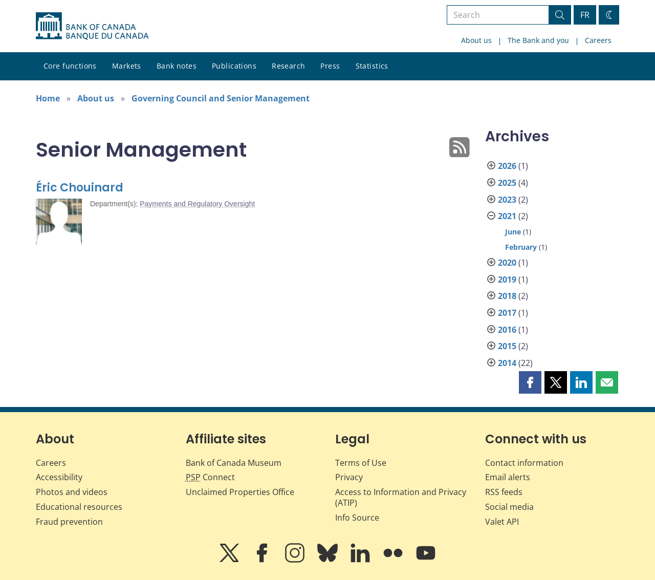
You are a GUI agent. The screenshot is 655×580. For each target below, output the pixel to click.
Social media (509, 506)
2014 (507, 363)
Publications (234, 66)
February (521, 247)
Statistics (372, 66)
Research (288, 66)
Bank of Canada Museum (233, 462)
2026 (507, 165)
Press (330, 66)
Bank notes (176, 66)
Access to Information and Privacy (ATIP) (400, 497)
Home (48, 98)
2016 (507, 329)
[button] (530, 382)
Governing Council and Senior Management (221, 98)
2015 (507, 346)
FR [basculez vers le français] (585, 14)
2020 (507, 262)
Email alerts (507, 477)
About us (476, 40)
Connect (210, 477)
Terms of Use (360, 462)
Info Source (357, 517)
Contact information (524, 462)
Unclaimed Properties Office (240, 492)
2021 (507, 216)
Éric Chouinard (79, 188)
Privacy (349, 477)
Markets (126, 66)
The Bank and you (538, 40)
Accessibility (59, 477)
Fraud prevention (69, 521)
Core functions (70, 66)
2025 (507, 182)
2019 (507, 279)
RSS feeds (503, 492)
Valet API (502, 521)
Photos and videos (71, 492)
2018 (507, 296)
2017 (507, 312)
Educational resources (79, 506)
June (513, 232)
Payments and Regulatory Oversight (197, 204)
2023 (507, 199)
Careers (598, 40)
